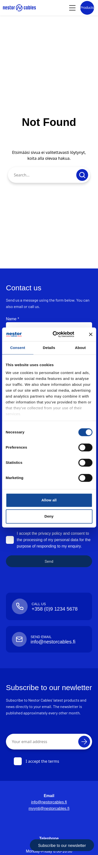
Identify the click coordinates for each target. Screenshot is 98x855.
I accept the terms (36, 761)
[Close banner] (90, 334)
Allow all (49, 500)
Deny (49, 516)
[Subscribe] (84, 742)
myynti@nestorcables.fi (49, 808)
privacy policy (50, 533)
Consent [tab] (17, 348)
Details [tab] (49, 348)
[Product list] (87, 8)
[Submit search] (82, 175)
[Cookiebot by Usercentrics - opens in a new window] (60, 334)
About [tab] (80, 348)
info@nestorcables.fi (49, 802)
